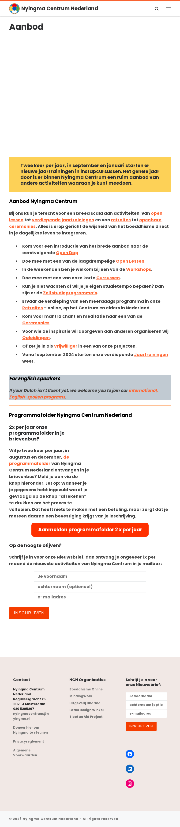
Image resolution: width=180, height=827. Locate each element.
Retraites (32, 308)
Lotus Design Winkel (86, 710)
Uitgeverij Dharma (85, 703)
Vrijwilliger (65, 346)
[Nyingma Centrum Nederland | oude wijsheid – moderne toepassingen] (14, 8)
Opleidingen (36, 338)
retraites (121, 220)
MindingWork (80, 696)
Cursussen (108, 278)
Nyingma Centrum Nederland (51, 819)
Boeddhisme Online (86, 689)
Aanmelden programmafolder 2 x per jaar (90, 529)
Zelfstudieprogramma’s (70, 293)
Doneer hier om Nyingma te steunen (30, 730)
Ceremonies (35, 323)
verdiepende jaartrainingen (63, 220)
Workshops (138, 269)
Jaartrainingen (151, 354)
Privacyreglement (28, 741)
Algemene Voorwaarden (25, 753)
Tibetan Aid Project (86, 717)
